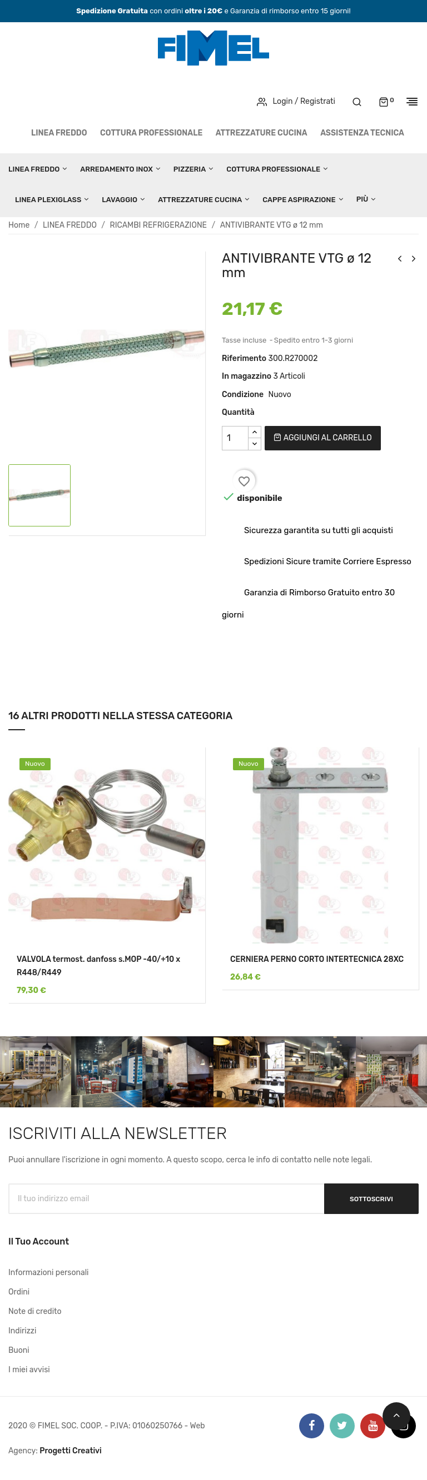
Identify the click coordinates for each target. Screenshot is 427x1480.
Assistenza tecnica (362, 133)
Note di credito (35, 1311)
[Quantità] (235, 438)
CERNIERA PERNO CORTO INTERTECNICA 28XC (317, 959)
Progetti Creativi (70, 1451)
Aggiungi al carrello (322, 438)
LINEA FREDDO (59, 133)
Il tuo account (38, 1241)
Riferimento (244, 358)
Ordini (18, 1292)
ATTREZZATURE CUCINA (261, 133)
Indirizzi (22, 1331)
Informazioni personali (48, 1272)
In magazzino (246, 376)
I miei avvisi (29, 1369)
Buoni (18, 1350)
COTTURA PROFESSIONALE (151, 133)
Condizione (243, 394)
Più (362, 199)
